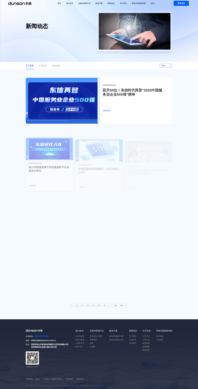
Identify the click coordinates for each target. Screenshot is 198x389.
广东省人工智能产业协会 (53, 379)
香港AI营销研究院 (139, 3)
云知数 (92, 347)
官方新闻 (30, 66)
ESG (153, 3)
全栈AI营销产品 (84, 3)
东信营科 (79, 379)
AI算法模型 (80, 336)
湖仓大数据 (80, 340)
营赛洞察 (93, 340)
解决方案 (99, 3)
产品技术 (43, 66)
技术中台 (79, 347)
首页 (59, 3)
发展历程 (146, 343)
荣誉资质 (146, 350)
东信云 (37, 379)
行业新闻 (159, 340)
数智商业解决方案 (116, 340)
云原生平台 (80, 343)
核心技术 (69, 3)
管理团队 (146, 347)
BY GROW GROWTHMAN (90, 386)
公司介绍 (146, 336)
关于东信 (123, 3)
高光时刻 (56, 66)
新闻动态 (111, 3)
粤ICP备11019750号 (71, 386)
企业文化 (146, 340)
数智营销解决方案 (116, 336)
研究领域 (159, 336)
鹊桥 (91, 343)
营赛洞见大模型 (96, 336)
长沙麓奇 (69, 379)
